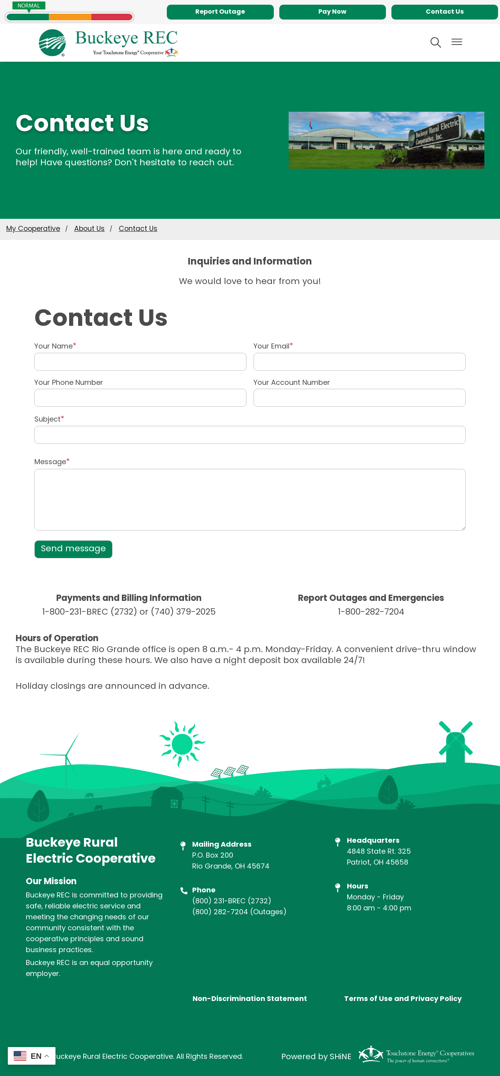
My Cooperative (33, 229)
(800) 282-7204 (220, 912)
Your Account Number (292, 383)
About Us (89, 229)
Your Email (271, 346)
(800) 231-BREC (219, 901)
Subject (47, 419)
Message (50, 462)
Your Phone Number (68, 383)
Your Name (53, 346)
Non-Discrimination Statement (250, 999)
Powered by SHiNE (316, 1057)
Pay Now (332, 12)
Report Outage (220, 12)
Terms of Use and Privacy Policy (403, 999)
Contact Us (445, 12)
